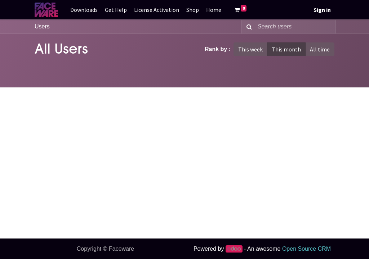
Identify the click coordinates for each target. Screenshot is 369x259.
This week (250, 49)
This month (286, 49)
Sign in (322, 9)
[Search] (248, 26)
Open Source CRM (306, 249)
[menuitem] (84, 9)
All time (320, 49)
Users (42, 26)
